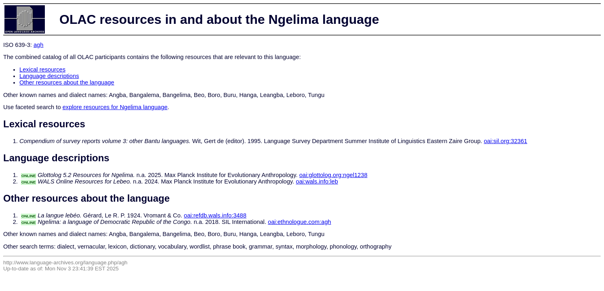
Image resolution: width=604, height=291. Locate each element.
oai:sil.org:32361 (505, 141)
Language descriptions (49, 76)
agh (38, 45)
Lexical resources (42, 69)
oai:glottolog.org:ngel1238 (333, 175)
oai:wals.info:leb (317, 181)
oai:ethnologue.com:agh (299, 222)
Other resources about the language (66, 82)
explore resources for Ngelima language (115, 107)
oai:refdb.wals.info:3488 (215, 215)
